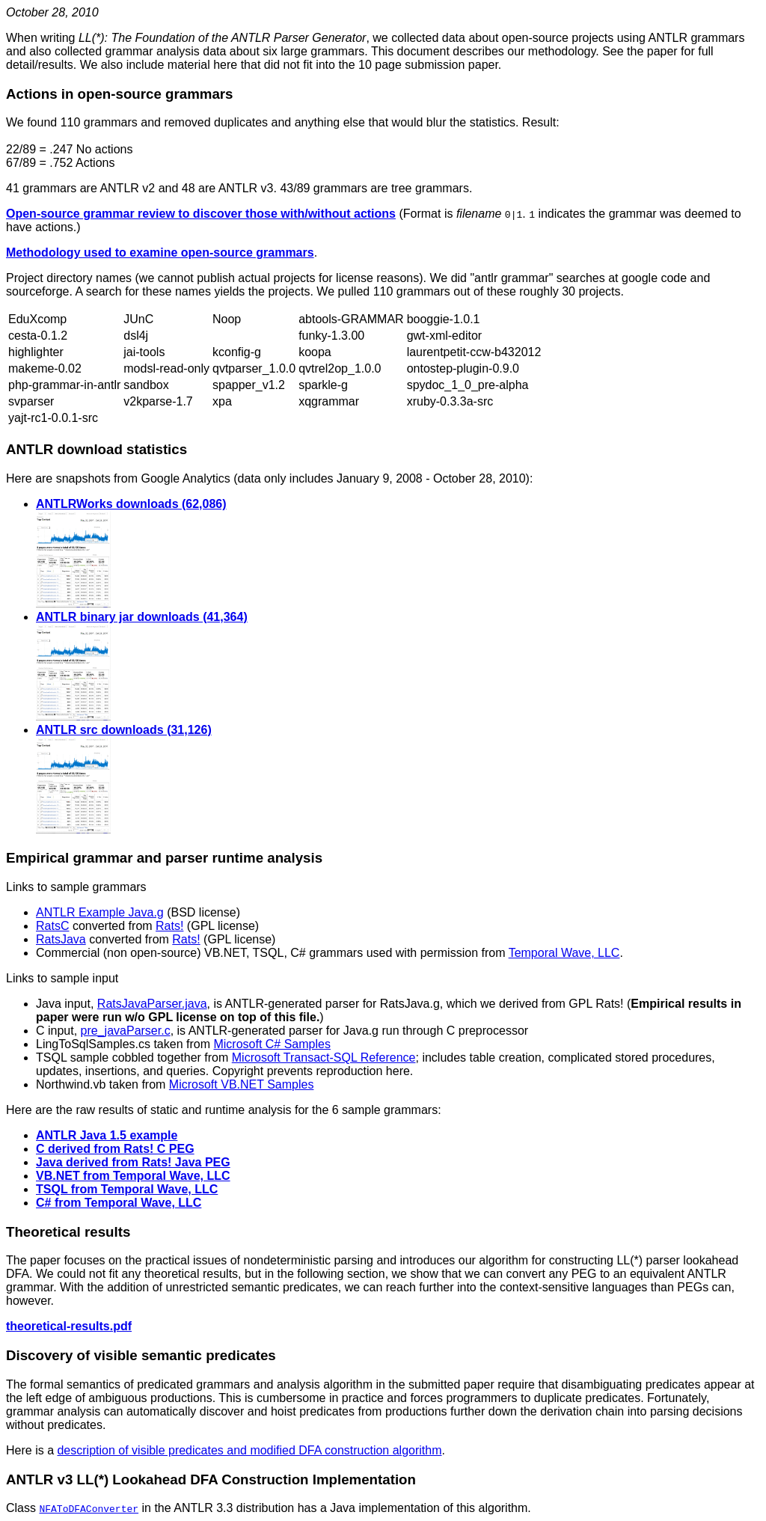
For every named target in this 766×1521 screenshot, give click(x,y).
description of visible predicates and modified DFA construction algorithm (249, 1450)
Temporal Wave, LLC (564, 952)
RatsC (52, 925)
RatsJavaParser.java (152, 1003)
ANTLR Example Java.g (100, 912)
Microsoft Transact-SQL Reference (324, 1057)
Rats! (169, 925)
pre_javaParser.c (126, 1030)
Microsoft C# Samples (272, 1044)
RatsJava (61, 939)
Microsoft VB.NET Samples (241, 1084)
